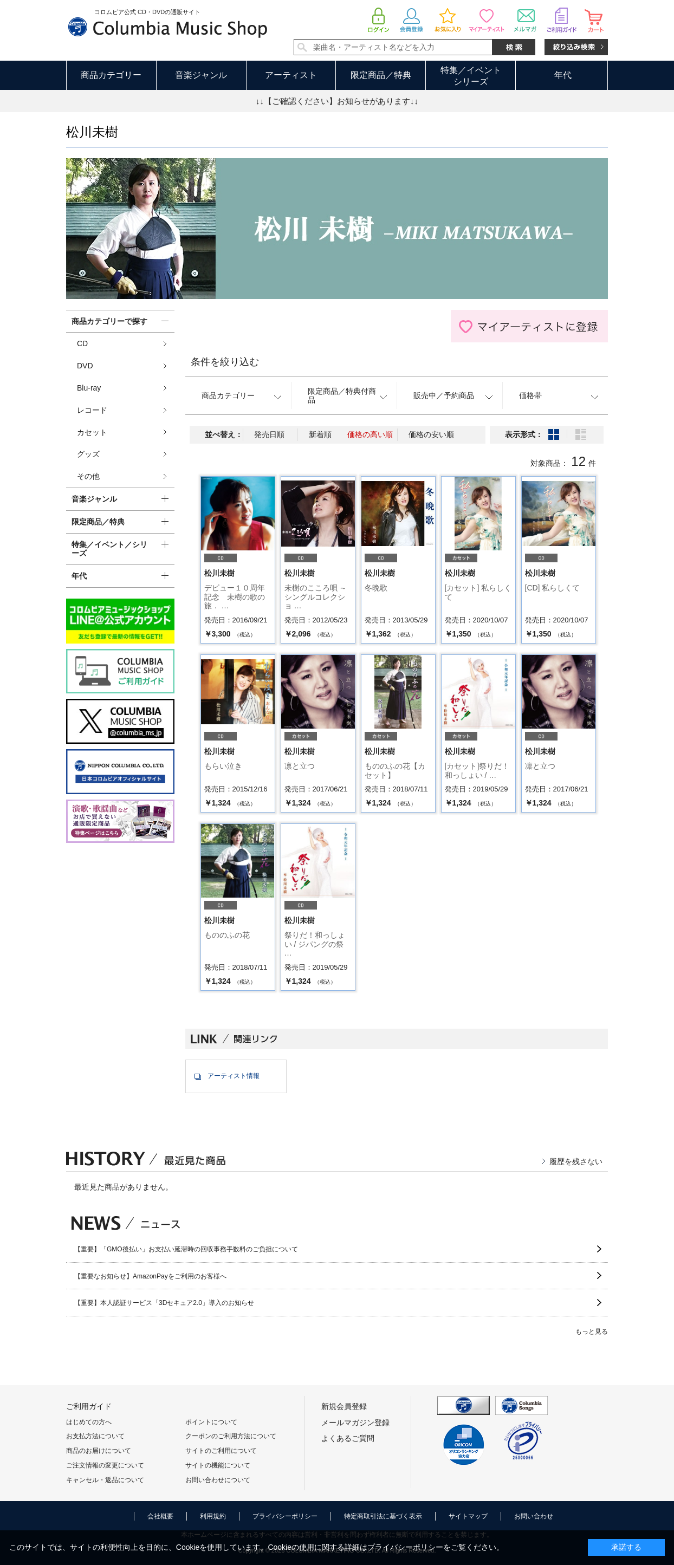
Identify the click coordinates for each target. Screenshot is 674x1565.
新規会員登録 (344, 1406)
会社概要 (160, 1516)
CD (82, 343)
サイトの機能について (217, 1465)
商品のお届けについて (98, 1450)
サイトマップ (468, 1516)
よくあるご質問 (347, 1438)
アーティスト (291, 75)
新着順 (320, 434)
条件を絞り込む (225, 361)
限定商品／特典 (381, 75)
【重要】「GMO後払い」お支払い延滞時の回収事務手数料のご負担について (186, 1249)
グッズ (88, 454)
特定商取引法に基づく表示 (383, 1516)
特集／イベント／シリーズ (109, 549)
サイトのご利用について (221, 1450)
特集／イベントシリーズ (470, 76)
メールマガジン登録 (355, 1422)
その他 (88, 476)
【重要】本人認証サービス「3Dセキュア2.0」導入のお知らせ (164, 1303)
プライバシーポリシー (284, 1516)
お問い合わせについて (217, 1480)
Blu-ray (89, 388)
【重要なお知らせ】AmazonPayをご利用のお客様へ (150, 1276)
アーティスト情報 (234, 1076)
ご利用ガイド (89, 1406)
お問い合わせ (533, 1516)
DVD (85, 365)
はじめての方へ (89, 1422)
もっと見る (591, 1331)
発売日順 (269, 434)
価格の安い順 (431, 434)
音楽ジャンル (201, 75)
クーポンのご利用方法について (230, 1436)
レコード (92, 410)
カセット (92, 432)
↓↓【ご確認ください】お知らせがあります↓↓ (337, 101)
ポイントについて (211, 1422)
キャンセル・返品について (105, 1480)
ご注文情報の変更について (105, 1465)
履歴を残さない (575, 1161)
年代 (563, 75)
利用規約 (213, 1516)
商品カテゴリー (111, 75)
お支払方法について (95, 1436)
